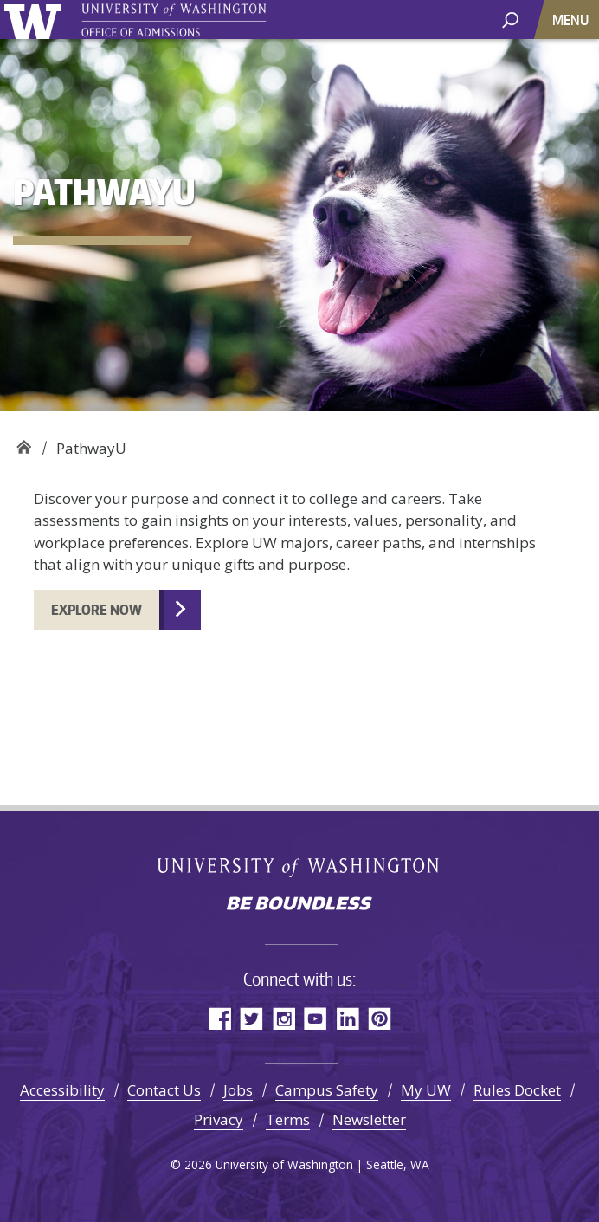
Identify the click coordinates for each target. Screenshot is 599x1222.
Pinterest (379, 1018)
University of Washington (36, 19)
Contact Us (164, 1090)
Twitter (251, 1018)
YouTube (315, 1018)
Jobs (238, 1090)
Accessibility (62, 1090)
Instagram (283, 1018)
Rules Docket (517, 1090)
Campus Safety (326, 1090)
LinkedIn (347, 1018)
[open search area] (510, 18)
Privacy (218, 1119)
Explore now (96, 609)
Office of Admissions (24, 442)
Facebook (219, 1018)
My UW (426, 1090)
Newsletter (369, 1119)
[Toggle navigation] (572, 19)
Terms (288, 1119)
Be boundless (299, 905)
